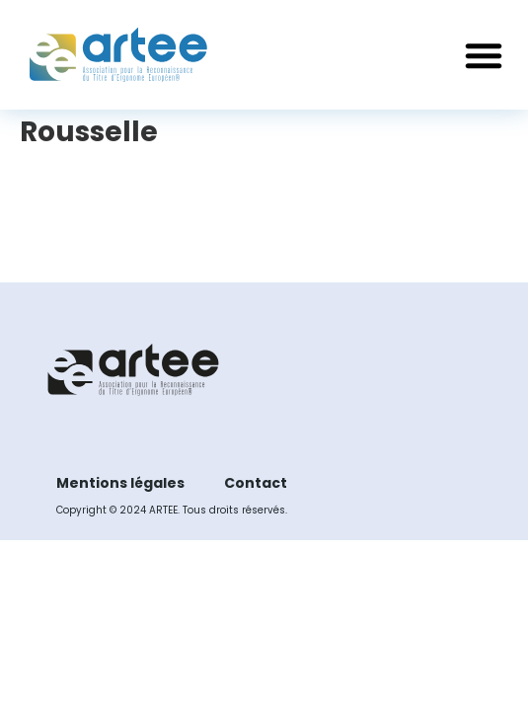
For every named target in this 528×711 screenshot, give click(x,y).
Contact (255, 483)
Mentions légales (120, 483)
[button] (483, 55)
